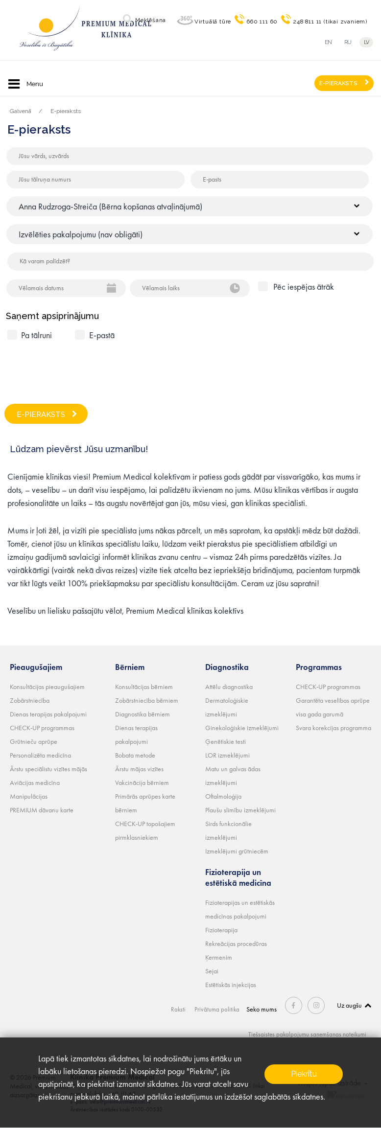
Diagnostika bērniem (142, 714)
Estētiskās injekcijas (230, 984)
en (328, 42)
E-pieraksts (65, 111)
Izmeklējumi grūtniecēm (236, 851)
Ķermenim (218, 957)
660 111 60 (262, 21)
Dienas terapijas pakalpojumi (48, 714)
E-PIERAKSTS (338, 83)
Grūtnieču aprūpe (33, 741)
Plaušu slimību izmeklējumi (240, 810)
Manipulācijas (29, 796)
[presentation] (81, 368)
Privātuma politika (220, 1009)
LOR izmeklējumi (227, 755)
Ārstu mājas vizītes (139, 768)
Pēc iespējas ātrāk (303, 286)
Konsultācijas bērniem (144, 686)
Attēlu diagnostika (229, 686)
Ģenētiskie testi (225, 741)
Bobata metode (135, 755)
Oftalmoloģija (223, 796)
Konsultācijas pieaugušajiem (47, 686)
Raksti (180, 1009)
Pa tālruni (36, 335)
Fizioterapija (221, 929)
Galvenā (20, 111)
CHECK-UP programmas (42, 727)
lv (368, 42)
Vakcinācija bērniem (142, 782)
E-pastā (102, 335)
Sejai (211, 971)
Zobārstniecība (29, 700)
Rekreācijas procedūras (236, 943)
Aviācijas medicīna (35, 782)
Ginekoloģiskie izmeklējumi (242, 727)
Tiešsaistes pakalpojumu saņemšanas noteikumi (303, 1034)
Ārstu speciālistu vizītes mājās (48, 768)
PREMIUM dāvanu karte (41, 810)
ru (348, 42)
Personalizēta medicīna (40, 755)
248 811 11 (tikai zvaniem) (330, 21)
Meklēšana (150, 20)
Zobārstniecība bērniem (146, 700)
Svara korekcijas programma (333, 727)
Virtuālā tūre (212, 21)
